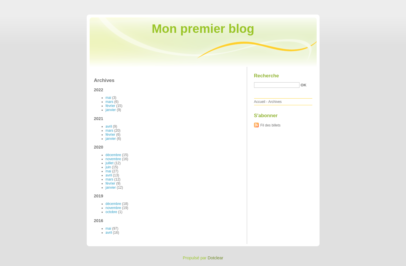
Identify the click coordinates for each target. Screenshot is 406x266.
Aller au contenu (334, 4)
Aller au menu (360, 4)
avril (109, 126)
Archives (275, 102)
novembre (113, 159)
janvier (111, 110)
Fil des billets (270, 125)
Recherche (266, 75)
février (110, 106)
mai (108, 98)
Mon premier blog (203, 28)
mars (110, 102)
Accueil (259, 102)
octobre (111, 212)
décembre (113, 155)
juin (108, 167)
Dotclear (216, 258)
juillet (110, 163)
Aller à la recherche (389, 4)
